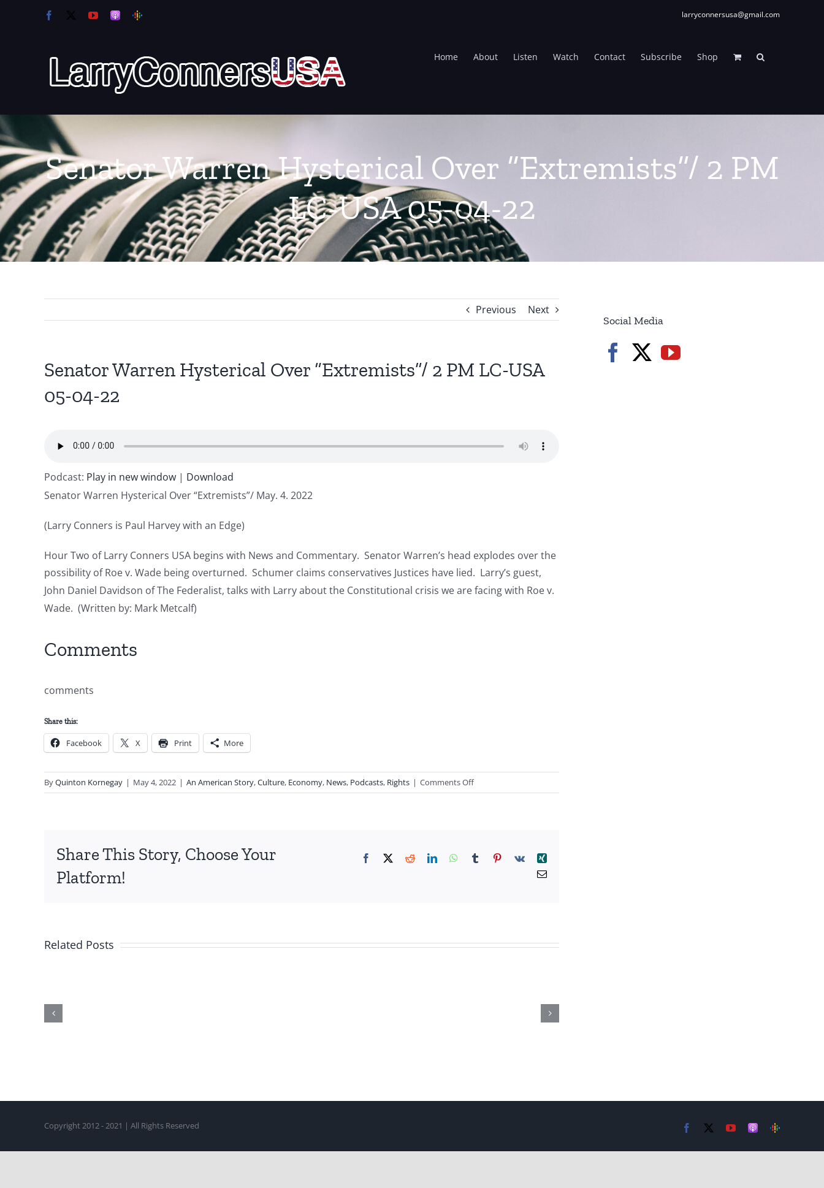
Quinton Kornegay (89, 782)
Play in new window (131, 477)
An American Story (220, 782)
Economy (305, 782)
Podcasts (366, 782)
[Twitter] (642, 352)
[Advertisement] (695, 582)
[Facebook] (613, 352)
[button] (761, 56)
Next (538, 309)
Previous (496, 309)
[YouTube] (671, 352)
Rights (398, 782)
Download (210, 477)
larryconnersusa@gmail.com (731, 14)
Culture (271, 782)
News (336, 782)
